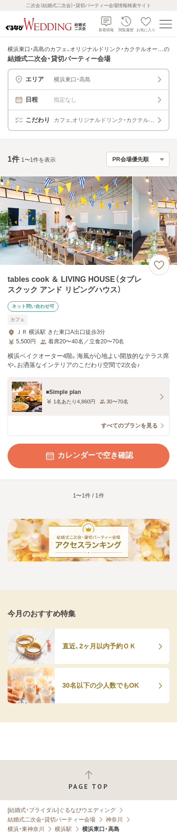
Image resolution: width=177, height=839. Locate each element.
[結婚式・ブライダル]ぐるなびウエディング (62, 810)
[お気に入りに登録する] (159, 264)
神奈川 (114, 819)
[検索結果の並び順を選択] (137, 159)
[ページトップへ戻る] (88, 780)
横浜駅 (63, 829)
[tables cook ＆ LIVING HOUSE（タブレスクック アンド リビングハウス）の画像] (88, 220)
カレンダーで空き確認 (88, 456)
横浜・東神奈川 (26, 829)
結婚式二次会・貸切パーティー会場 (51, 819)
